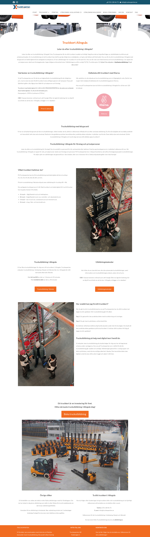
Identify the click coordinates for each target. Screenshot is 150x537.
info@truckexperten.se (129, 2)
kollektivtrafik (38, 280)
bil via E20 (34, 277)
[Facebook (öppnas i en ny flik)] (14, 2)
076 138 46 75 (114, 2)
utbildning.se (118, 520)
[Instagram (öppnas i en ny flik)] (17, 2)
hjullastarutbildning (121, 62)
